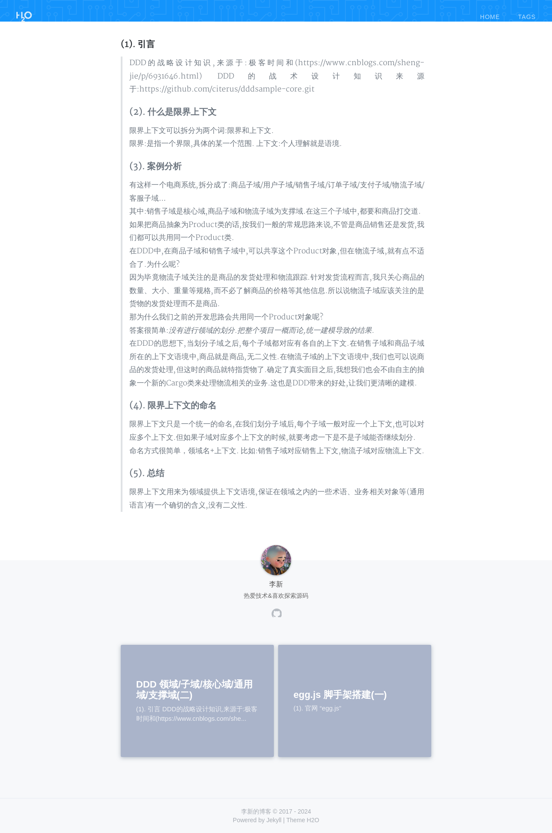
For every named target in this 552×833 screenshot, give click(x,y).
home (490, 12)
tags (527, 12)
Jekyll (274, 820)
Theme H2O (302, 820)
